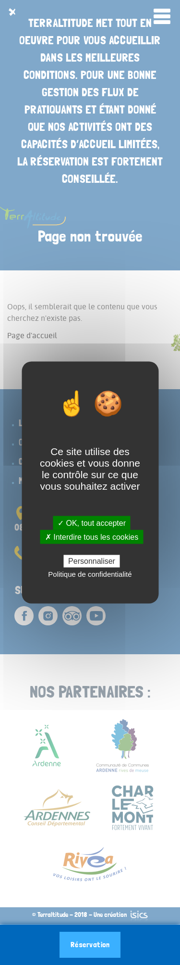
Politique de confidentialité (90, 574)
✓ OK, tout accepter (92, 523)
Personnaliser (91, 561)
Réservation (90, 944)
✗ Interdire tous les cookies (91, 537)
